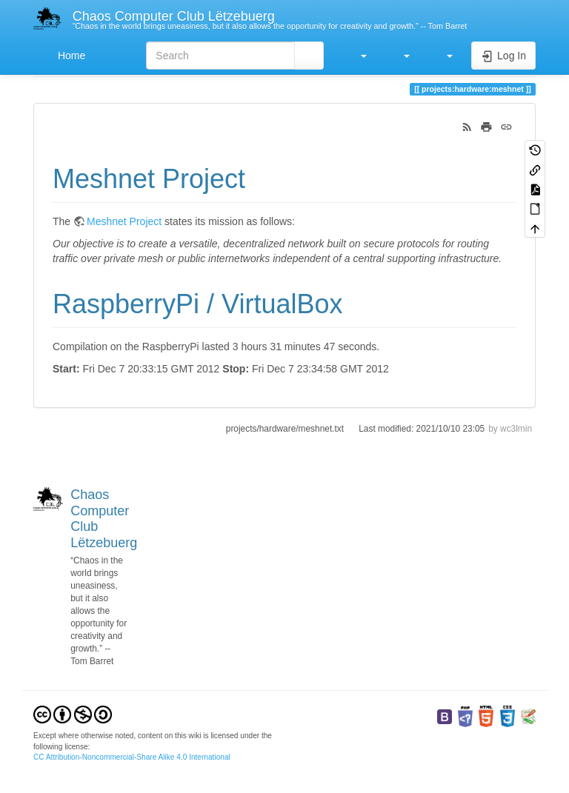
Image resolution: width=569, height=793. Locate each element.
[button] (356, 55)
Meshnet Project (124, 221)
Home (70, 55)
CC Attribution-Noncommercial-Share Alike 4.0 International (131, 757)
